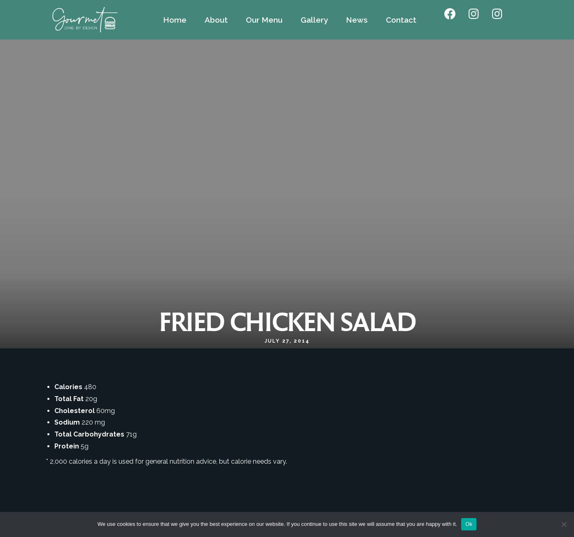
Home (175, 19)
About (216, 19)
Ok (468, 524)
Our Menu (264, 19)
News (357, 19)
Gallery (314, 19)
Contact (401, 19)
